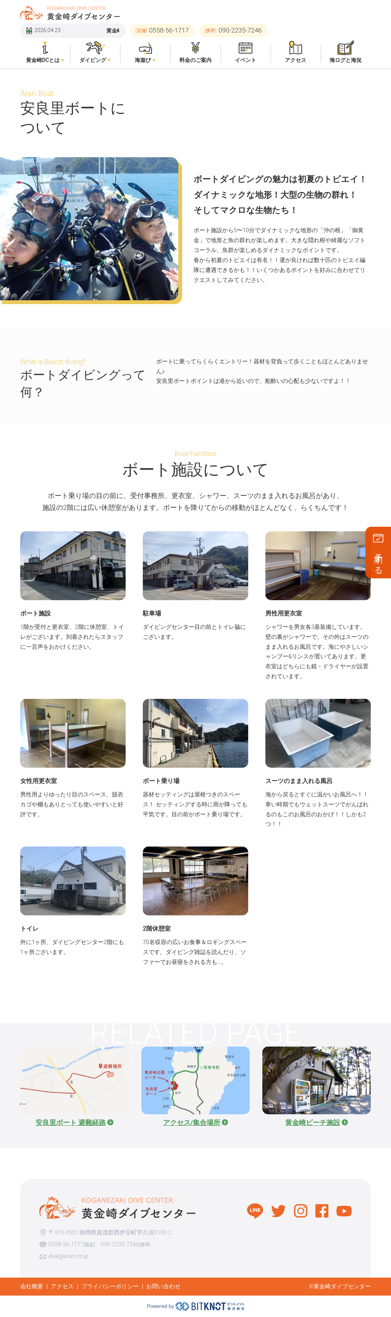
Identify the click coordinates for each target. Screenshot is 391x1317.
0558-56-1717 (66, 1244)
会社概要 (31, 1286)
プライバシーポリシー (110, 1286)
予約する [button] (378, 559)
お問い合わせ (163, 1286)
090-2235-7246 (120, 1244)
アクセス (62, 1286)
